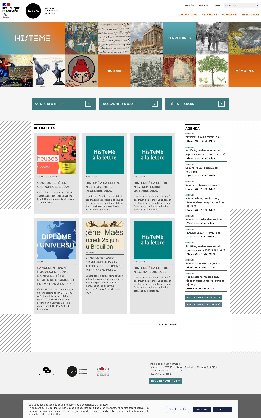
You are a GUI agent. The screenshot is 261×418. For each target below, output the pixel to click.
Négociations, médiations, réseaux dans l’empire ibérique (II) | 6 (204, 280)
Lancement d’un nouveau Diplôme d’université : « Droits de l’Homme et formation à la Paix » (56, 276)
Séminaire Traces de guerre (202, 185)
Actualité (42, 177)
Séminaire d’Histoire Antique (203, 219)
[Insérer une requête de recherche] (241, 5)
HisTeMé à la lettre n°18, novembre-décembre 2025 (103, 187)
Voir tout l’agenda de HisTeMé (202, 297)
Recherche (53, 177)
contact (216, 5)
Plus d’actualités (167, 325)
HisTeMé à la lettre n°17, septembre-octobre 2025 (151, 187)
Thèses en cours (181, 103)
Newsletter (91, 177)
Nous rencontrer (164, 380)
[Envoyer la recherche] (257, 5)
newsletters (203, 5)
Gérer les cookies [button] (178, 409)
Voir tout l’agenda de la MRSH (202, 304)
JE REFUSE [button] (222, 409)
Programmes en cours (119, 103)
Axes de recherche (49, 103)
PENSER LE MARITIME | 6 (201, 232)
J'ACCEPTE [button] (202, 409)
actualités (190, 5)
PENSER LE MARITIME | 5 (201, 137)
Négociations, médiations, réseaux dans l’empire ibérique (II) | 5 (204, 202)
